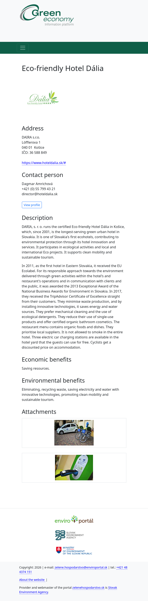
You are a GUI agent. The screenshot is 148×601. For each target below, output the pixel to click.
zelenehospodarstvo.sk (88, 587)
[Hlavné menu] (23, 48)
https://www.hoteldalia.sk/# (44, 162)
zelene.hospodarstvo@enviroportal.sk (81, 567)
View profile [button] (32, 205)
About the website (32, 580)
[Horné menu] (23, 36)
